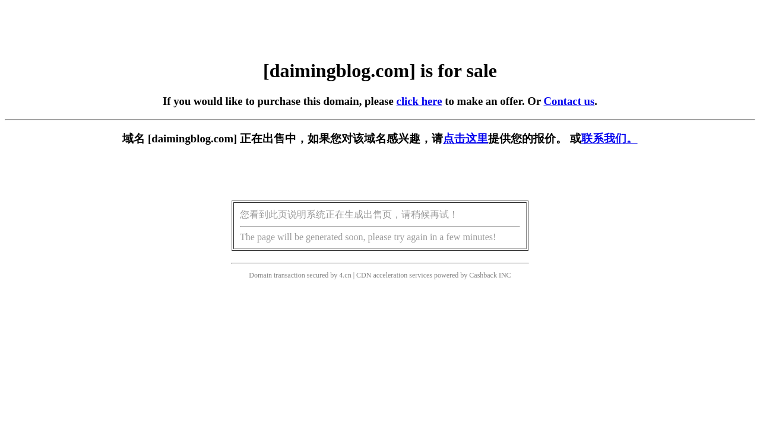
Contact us (569, 101)
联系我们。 (609, 138)
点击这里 (465, 138)
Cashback (483, 275)
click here (419, 101)
